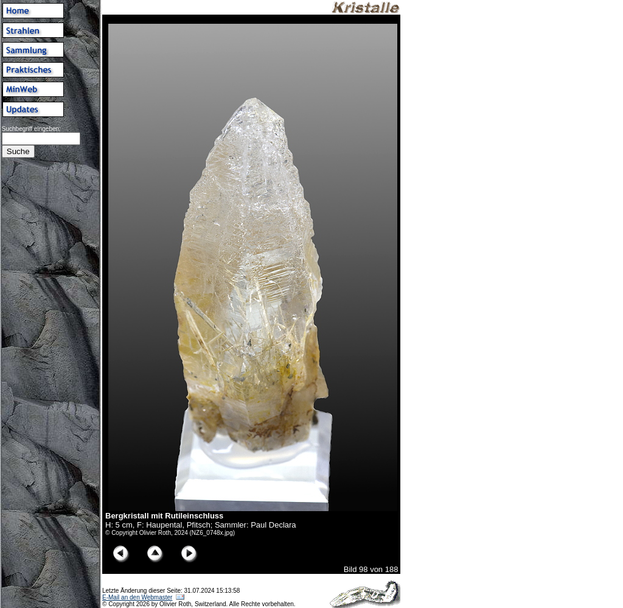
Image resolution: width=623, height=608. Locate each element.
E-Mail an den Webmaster (137, 597)
